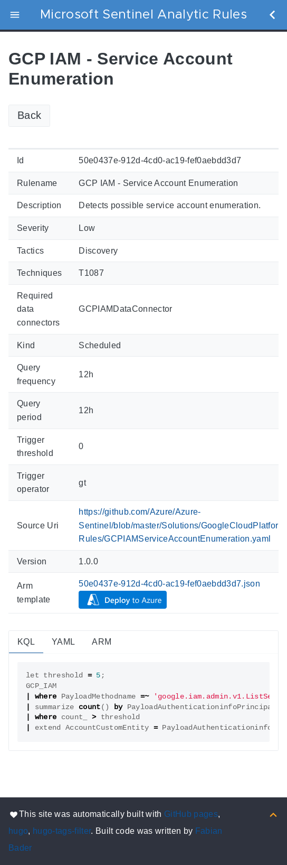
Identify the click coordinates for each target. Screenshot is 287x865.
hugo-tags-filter (62, 830)
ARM (101, 641)
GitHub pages (191, 814)
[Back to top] (273, 814)
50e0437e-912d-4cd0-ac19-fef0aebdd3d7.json (169, 583)
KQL (26, 641)
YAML (63, 641)
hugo (18, 830)
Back (29, 115)
